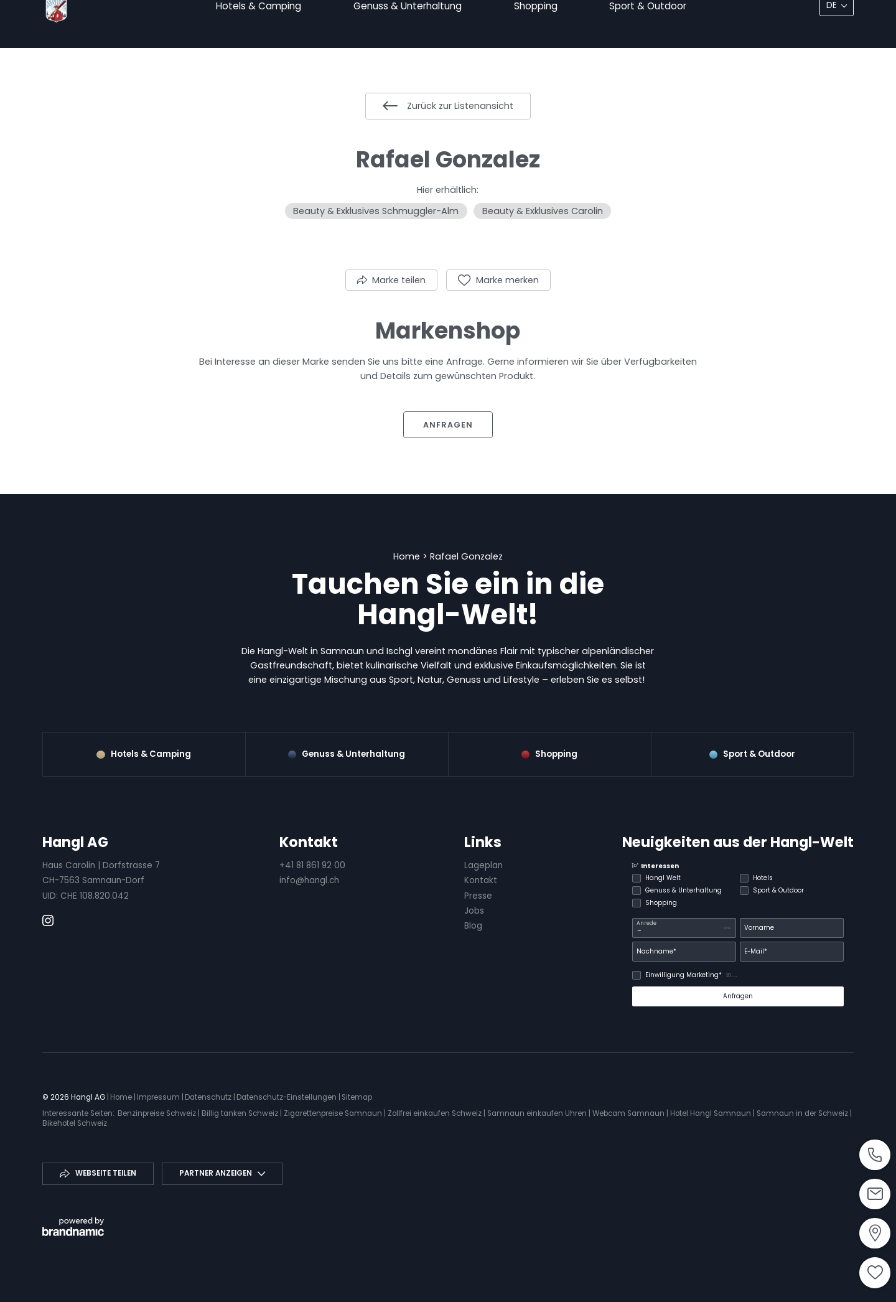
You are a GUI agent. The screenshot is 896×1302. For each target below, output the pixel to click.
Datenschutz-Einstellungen (287, 1097)
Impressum (159, 1097)
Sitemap (357, 1097)
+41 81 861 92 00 (312, 865)
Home (407, 556)
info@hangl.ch (309, 880)
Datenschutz (209, 1097)
